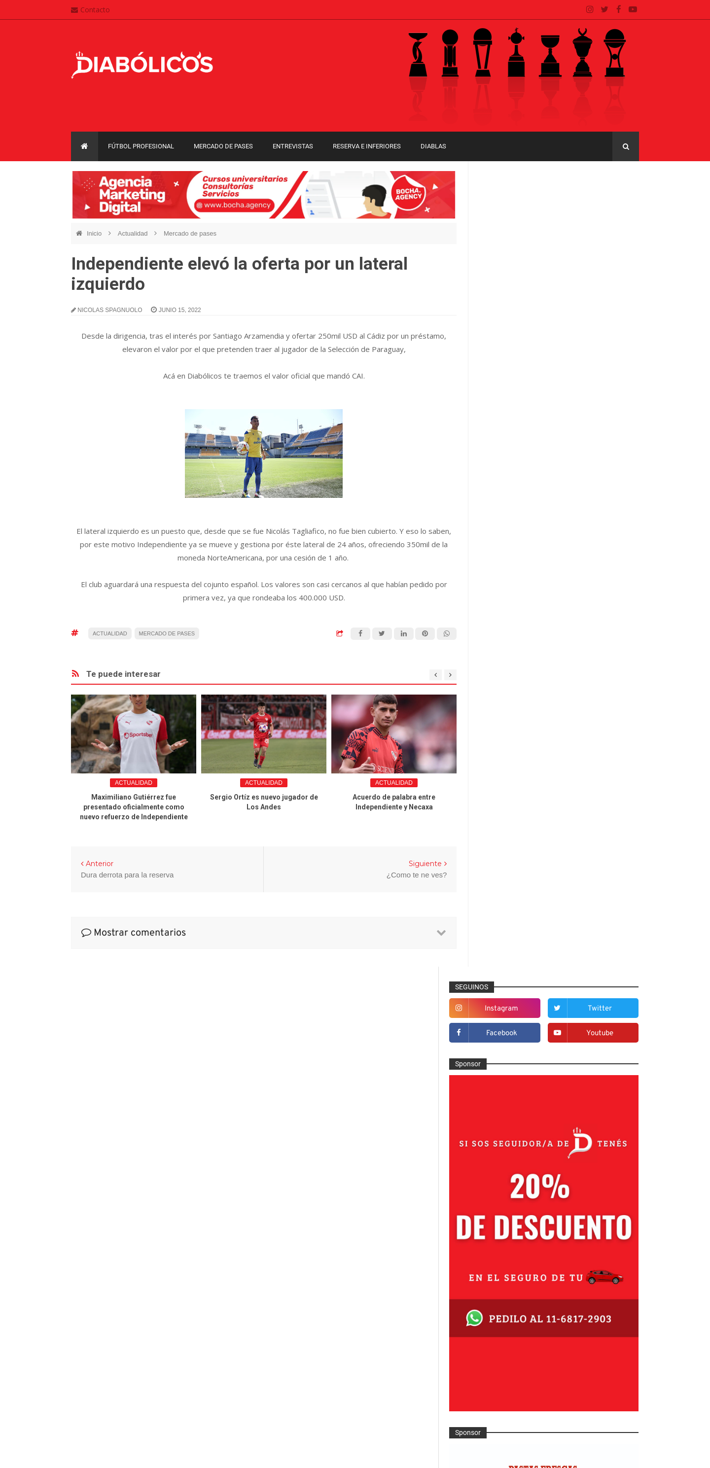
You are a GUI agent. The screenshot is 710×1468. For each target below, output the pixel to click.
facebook (524, 229)
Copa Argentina (507, 1166)
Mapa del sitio (294, 1366)
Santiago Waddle (197, 1453)
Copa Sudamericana (514, 1183)
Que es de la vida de (520, 1070)
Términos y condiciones (309, 1404)
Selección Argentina (519, 1119)
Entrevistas (293, 146)
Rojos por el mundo (518, 1103)
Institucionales (510, 989)
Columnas (504, 828)
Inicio (95, 233)
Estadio (500, 925)
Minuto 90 (504, 1038)
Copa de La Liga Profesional (526, 1200)
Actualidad (133, 233)
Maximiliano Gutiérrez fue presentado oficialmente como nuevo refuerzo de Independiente (134, 807)
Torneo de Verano (588, 1217)
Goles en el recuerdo (521, 974)
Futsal (498, 941)
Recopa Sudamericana (517, 1217)
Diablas (433, 146)
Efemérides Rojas (516, 893)
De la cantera (509, 844)
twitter (607, 204)
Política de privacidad (306, 1385)
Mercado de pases (223, 146)
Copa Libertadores (567, 1166)
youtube (607, 229)
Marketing (504, 1006)
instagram (525, 204)
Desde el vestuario (517, 860)
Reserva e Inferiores (367, 146)
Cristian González (137, 1453)
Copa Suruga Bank (583, 1183)
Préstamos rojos (513, 1054)
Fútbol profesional (141, 146)
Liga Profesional (602, 1200)
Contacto (90, 9)
